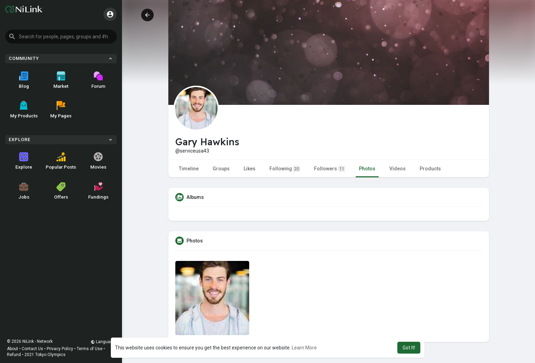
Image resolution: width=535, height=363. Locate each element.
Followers (329, 169)
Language (103, 341)
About (12, 348)
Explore (23, 161)
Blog (24, 80)
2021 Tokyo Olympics (45, 354)
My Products (24, 109)
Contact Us (32, 348)
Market (60, 80)
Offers (61, 191)
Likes (249, 168)
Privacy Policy (60, 348)
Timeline (189, 168)
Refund (14, 354)
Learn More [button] (304, 347)
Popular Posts (61, 161)
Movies (98, 161)
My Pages (60, 109)
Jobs (23, 191)
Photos (367, 168)
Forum (98, 80)
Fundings (98, 191)
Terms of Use (89, 348)
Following (284, 169)
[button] (61, 37)
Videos (397, 168)
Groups (221, 168)
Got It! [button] (409, 347)
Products (430, 168)
